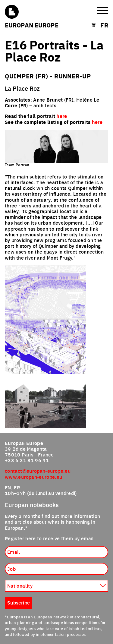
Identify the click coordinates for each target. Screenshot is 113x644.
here (97, 121)
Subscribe (18, 602)
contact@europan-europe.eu (38, 470)
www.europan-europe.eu (33, 476)
